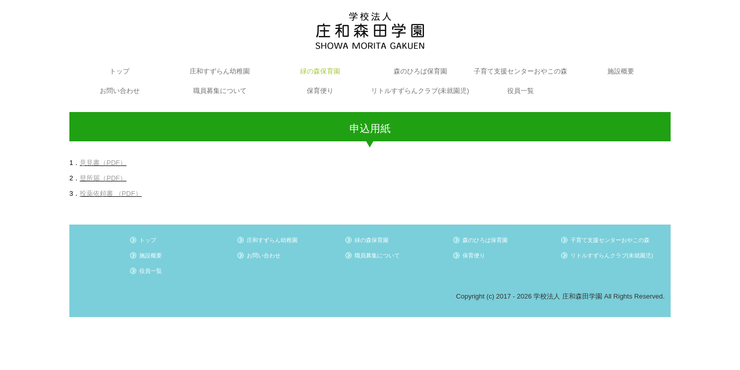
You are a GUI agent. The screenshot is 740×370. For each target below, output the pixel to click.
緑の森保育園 (320, 71)
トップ (119, 71)
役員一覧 (520, 91)
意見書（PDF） (103, 162)
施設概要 (620, 71)
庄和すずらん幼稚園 (220, 71)
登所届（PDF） (103, 178)
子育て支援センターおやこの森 (520, 71)
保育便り (320, 91)
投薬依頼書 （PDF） (111, 193)
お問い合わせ (120, 91)
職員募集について (220, 91)
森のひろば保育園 (420, 71)
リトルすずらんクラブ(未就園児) (420, 91)
